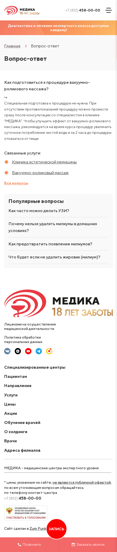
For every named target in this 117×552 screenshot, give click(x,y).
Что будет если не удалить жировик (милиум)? (54, 257)
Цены (10, 404)
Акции (10, 413)
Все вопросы (16, 183)
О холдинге (15, 431)
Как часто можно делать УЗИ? (38, 210)
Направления (17, 385)
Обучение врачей (22, 422)
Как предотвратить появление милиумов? (50, 243)
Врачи (10, 440)
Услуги (11, 395)
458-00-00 (82, 10)
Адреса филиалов (22, 450)
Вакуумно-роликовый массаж (40, 172)
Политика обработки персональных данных (23, 339)
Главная (12, 45)
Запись (56, 529)
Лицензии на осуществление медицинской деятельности (30, 326)
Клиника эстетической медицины (44, 161)
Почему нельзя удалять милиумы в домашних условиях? (52, 227)
